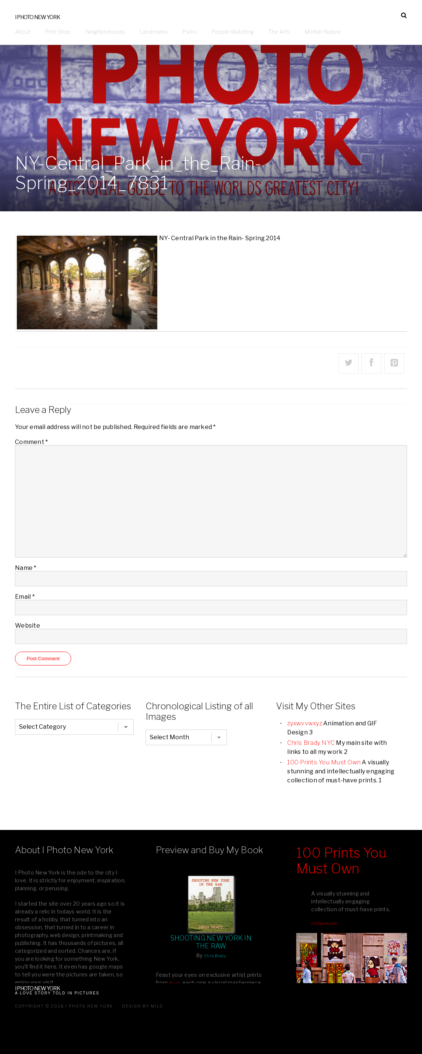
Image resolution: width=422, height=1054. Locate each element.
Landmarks (154, 31)
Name (26, 567)
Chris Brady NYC (311, 742)
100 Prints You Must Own (324, 761)
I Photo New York (37, 17)
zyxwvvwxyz (304, 723)
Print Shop (58, 31)
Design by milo (142, 1006)
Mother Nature (323, 31)
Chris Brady (215, 956)
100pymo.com (324, 923)
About (22, 31)
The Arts (279, 31)
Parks (190, 31)
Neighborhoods (105, 31)
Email (25, 596)
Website (27, 625)
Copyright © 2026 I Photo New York (64, 1006)
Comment (31, 441)
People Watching (232, 31)
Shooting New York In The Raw (211, 942)
